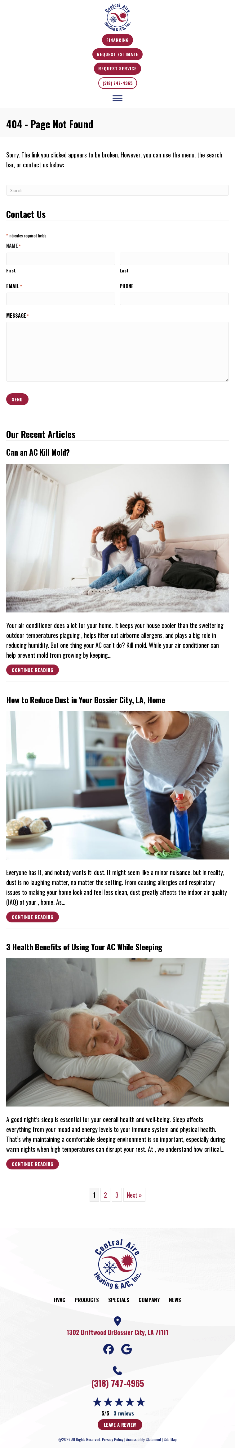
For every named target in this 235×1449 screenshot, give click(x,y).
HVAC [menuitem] (59, 1300)
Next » (134, 1194)
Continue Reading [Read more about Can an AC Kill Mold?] (32, 670)
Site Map (170, 1439)
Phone (127, 286)
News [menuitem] (175, 1300)
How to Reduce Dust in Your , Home (85, 699)
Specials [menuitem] (118, 1300)
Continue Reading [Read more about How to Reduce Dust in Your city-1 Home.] (32, 917)
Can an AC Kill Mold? (38, 452)
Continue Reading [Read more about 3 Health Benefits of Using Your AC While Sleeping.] (32, 1164)
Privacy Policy (112, 1439)
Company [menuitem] (149, 1300)
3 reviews (123, 1413)
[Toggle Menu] (117, 98)
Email (14, 286)
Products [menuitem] (87, 1300)
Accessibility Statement (143, 1439)
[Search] (117, 190)
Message (17, 315)
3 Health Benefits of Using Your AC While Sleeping (84, 946)
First (11, 270)
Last (124, 270)
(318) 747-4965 (118, 83)
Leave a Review (120, 1424)
